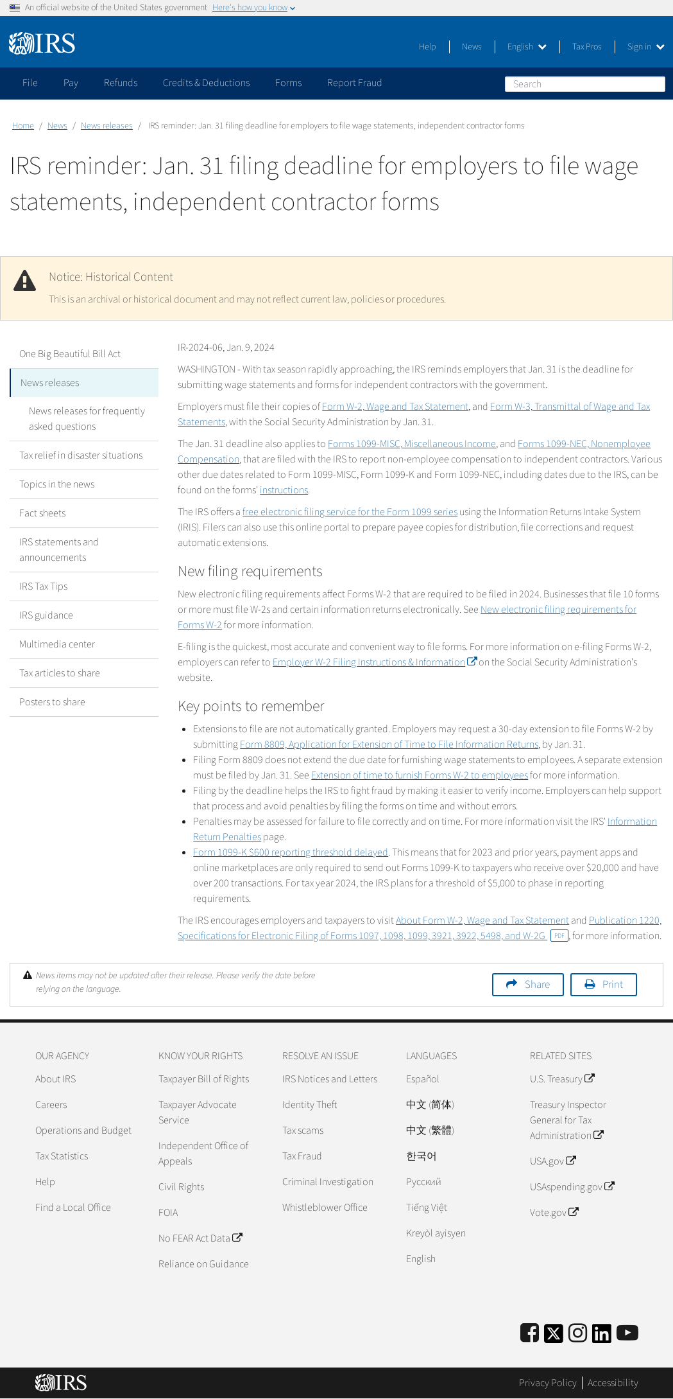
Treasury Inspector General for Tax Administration (568, 1120)
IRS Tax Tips (43, 586)
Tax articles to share (59, 673)
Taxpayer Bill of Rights (203, 1079)
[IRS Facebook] (529, 1334)
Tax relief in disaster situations (80, 455)
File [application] (30, 83)
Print (612, 984)
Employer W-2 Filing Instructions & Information (375, 662)
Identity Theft (309, 1105)
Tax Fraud (302, 1156)
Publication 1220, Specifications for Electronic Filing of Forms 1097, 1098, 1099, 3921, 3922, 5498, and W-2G (419, 928)
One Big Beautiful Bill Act (70, 354)
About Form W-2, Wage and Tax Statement (482, 920)
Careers (51, 1105)
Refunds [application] (120, 83)
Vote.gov (554, 1213)
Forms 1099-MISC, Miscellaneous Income (412, 444)
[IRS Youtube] (627, 1334)
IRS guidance (46, 615)
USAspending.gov (572, 1187)
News (472, 46)
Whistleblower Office (325, 1208)
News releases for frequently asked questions (87, 419)
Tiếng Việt (426, 1208)
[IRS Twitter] (553, 1337)
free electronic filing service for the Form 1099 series (350, 512)
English (527, 46)
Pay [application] (71, 83)
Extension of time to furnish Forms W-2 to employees (419, 775)
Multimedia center (57, 644)
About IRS (55, 1079)
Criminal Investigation (327, 1182)
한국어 (421, 1156)
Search (655, 83)
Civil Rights (181, 1187)
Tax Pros (587, 46)
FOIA (168, 1213)
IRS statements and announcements (59, 550)
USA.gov (552, 1161)
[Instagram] (577, 1334)
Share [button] (537, 984)
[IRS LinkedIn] (601, 1337)
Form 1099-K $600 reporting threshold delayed (290, 852)
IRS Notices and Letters (329, 1079)
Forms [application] (288, 83)
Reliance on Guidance (203, 1264)
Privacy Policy (548, 1383)
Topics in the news (56, 484)
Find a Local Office (73, 1208)
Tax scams (302, 1130)
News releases (107, 125)
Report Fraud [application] (354, 83)
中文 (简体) (430, 1105)
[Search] (585, 84)
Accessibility (613, 1383)
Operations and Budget (83, 1130)
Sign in (646, 46)
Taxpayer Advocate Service (197, 1112)
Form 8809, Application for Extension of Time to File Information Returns (389, 744)
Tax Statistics (61, 1156)
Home (23, 125)
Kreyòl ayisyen (436, 1233)
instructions (284, 490)
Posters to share (52, 702)
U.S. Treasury (562, 1079)
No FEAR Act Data (200, 1238)
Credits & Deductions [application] (206, 83)
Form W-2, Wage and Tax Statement (395, 407)
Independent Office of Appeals (203, 1153)
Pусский (423, 1182)
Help (427, 46)
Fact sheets (42, 513)
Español (422, 1079)
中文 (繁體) (430, 1130)
